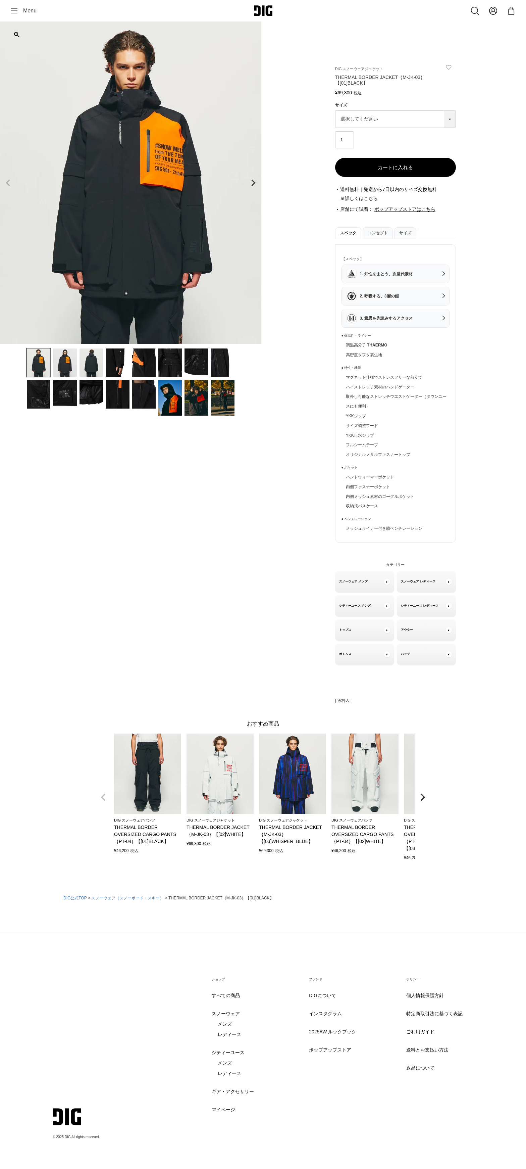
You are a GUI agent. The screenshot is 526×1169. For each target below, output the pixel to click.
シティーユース (228, 1052)
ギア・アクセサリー (233, 1091)
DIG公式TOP (75, 898)
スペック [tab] (348, 233)
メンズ (225, 1024)
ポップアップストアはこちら (404, 209)
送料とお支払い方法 (427, 1050)
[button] (103, 797)
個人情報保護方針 (425, 995)
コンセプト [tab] (378, 233)
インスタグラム (325, 1013)
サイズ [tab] (405, 233)
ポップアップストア (330, 1050)
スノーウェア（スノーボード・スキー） (127, 898)
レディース (229, 1034)
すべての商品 (226, 995)
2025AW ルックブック (332, 1031)
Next (253, 183)
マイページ (223, 1109)
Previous (8, 183)
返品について (420, 1068)
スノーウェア (226, 1013)
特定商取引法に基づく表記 (434, 1013)
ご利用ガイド (420, 1031)
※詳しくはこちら (359, 198)
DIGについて (322, 995)
